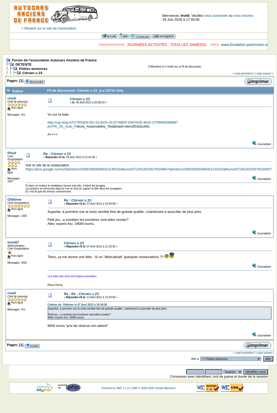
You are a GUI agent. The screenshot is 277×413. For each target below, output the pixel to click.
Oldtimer (14, 199)
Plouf (11, 153)
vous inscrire (243, 16)
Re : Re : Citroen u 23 (81, 294)
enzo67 (13, 242)
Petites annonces (33, 69)
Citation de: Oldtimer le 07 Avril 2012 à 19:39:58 (77, 304)
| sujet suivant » (264, 73)
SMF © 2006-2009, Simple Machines (154, 388)
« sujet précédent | (243, 73)
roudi (11, 98)
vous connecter (216, 16)
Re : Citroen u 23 (57, 154)
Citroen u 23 (32, 73)
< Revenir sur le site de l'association (48, 28)
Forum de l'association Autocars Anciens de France (54, 60)
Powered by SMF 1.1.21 (115, 388)
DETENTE (23, 64)
